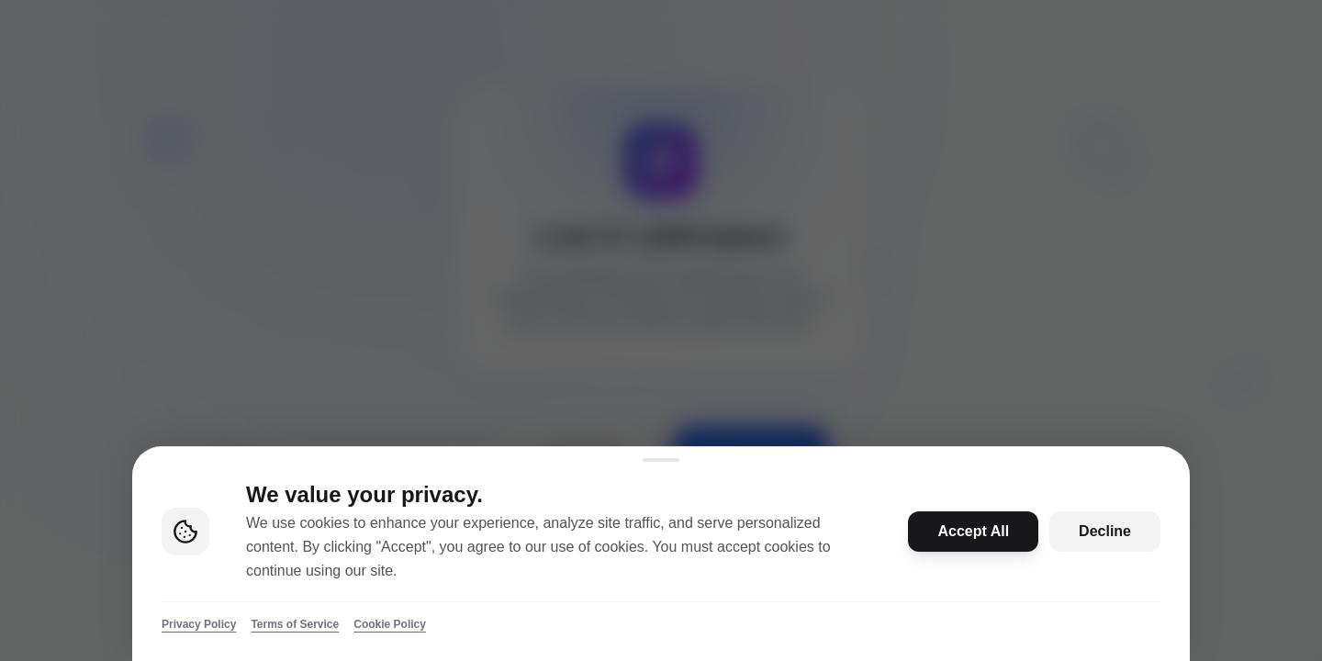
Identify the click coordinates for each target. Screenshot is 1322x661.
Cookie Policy (389, 624)
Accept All (973, 531)
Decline (1105, 531)
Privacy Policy (199, 624)
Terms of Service (295, 624)
